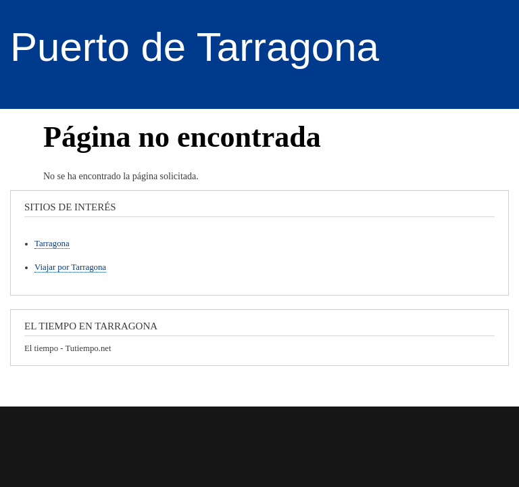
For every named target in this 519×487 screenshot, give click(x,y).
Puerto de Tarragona (194, 47)
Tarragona (52, 243)
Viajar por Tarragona (70, 267)
